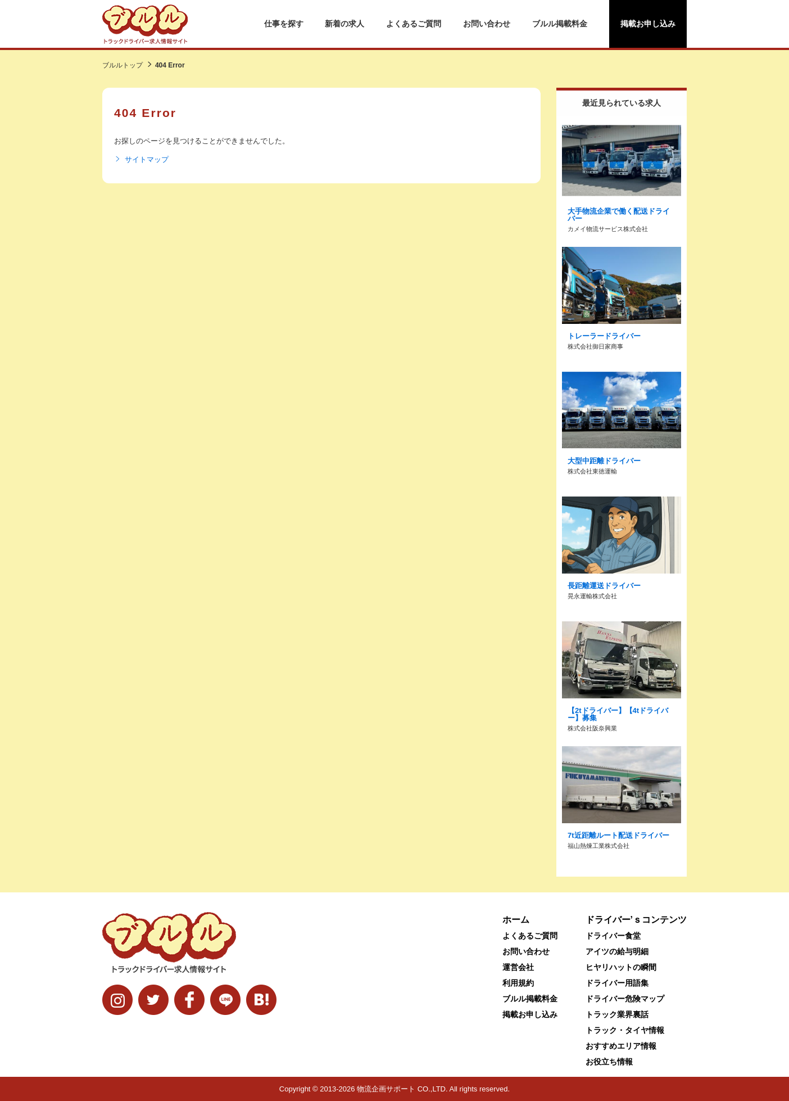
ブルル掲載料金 (559, 23)
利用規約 (518, 982)
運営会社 (518, 967)
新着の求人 (344, 23)
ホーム (515, 919)
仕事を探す (283, 23)
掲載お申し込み (647, 23)
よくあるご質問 (413, 23)
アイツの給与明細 (617, 951)
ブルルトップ (122, 65)
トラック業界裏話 (617, 1014)
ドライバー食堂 (613, 935)
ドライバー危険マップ (625, 998)
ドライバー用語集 (617, 982)
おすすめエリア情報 (621, 1045)
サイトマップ (141, 160)
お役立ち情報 (609, 1061)
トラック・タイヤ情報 (625, 1030)
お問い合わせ (486, 23)
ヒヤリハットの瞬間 (621, 967)
